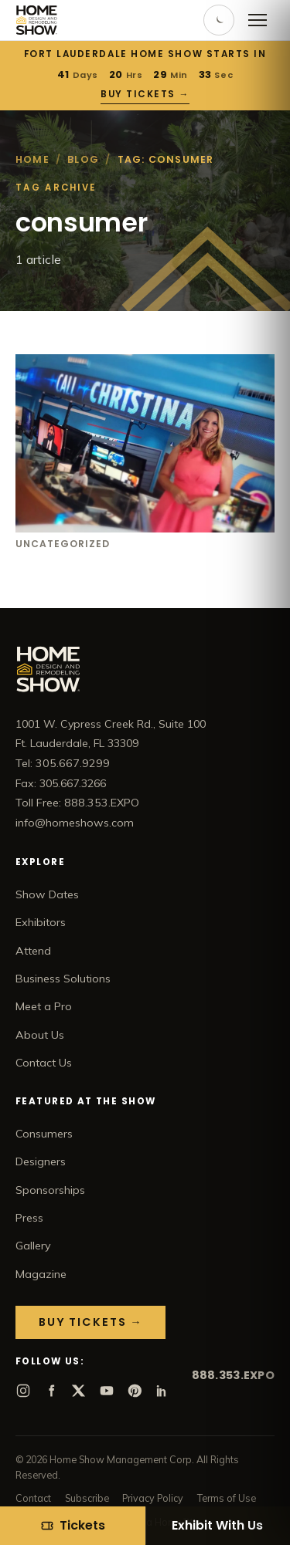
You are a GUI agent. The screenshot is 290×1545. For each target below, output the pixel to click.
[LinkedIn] (162, 1390)
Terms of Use (226, 1498)
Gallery (33, 1246)
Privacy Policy (152, 1498)
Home (32, 159)
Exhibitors (40, 922)
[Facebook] (51, 1390)
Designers (40, 1161)
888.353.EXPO (233, 1375)
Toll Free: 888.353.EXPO (77, 803)
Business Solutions (63, 978)
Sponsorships (50, 1190)
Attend (33, 951)
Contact (33, 1498)
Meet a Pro (43, 1006)
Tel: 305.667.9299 (62, 763)
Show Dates (47, 894)
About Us (39, 1035)
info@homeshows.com (74, 823)
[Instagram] (23, 1390)
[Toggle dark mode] (218, 20)
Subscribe (87, 1498)
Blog (83, 159)
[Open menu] (258, 20)
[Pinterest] (134, 1390)
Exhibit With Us (217, 1525)
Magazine (41, 1274)
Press (29, 1218)
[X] (79, 1390)
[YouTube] (106, 1390)
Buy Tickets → (145, 94)
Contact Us (43, 1063)
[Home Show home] (36, 20)
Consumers (44, 1134)
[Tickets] (72, 1525)
